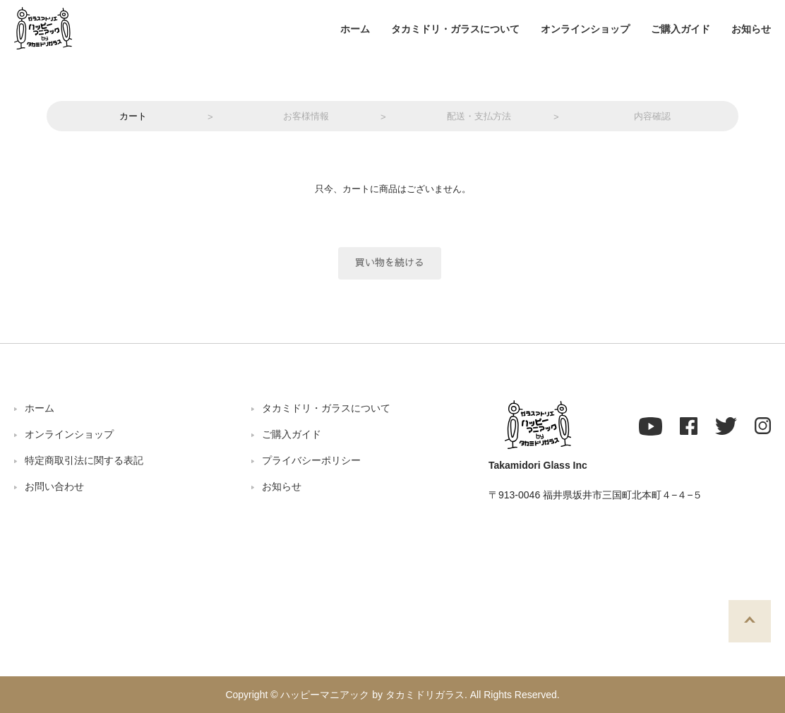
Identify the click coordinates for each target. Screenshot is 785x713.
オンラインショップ (585, 29)
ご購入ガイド (680, 29)
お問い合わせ (54, 486)
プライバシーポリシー (311, 460)
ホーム (355, 29)
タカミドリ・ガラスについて (455, 29)
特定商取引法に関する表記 (84, 460)
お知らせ (751, 29)
